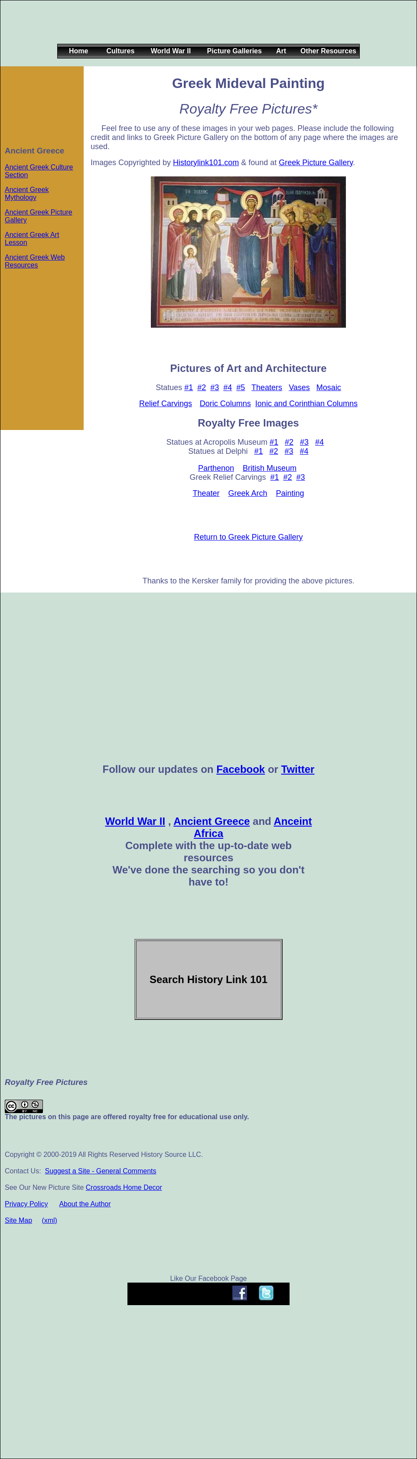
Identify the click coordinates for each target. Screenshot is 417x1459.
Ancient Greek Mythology (27, 193)
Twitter (298, 769)
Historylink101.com (206, 162)
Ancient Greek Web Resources (35, 261)
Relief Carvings (165, 403)
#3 (214, 387)
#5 (240, 387)
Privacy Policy (26, 1204)
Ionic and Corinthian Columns (306, 403)
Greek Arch (247, 493)
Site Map (18, 1220)
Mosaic (328, 387)
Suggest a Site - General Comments (100, 1171)
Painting (290, 493)
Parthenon (216, 468)
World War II (135, 821)
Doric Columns (225, 403)
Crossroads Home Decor (124, 1187)
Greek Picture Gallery (316, 162)
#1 (188, 387)
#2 (201, 387)
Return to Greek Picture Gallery (248, 537)
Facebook (240, 769)
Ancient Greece (211, 821)
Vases (299, 387)
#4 (227, 387)
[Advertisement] (207, 29)
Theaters (266, 387)
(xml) (49, 1220)
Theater (205, 493)
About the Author (85, 1204)
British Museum (269, 468)
